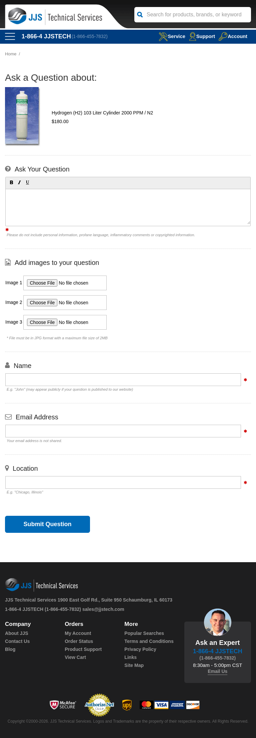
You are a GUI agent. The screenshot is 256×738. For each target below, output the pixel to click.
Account (232, 36)
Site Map (134, 665)
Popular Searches (144, 633)
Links (130, 657)
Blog (10, 649)
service (171, 36)
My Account (78, 633)
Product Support (83, 649)
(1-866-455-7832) (90, 36)
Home (11, 53)
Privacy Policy (140, 649)
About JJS (16, 633)
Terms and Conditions (148, 641)
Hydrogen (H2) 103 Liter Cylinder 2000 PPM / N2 (102, 112)
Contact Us (17, 641)
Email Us (217, 671)
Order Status (79, 641)
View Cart (75, 657)
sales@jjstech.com (103, 609)
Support (201, 36)
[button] (11, 182)
